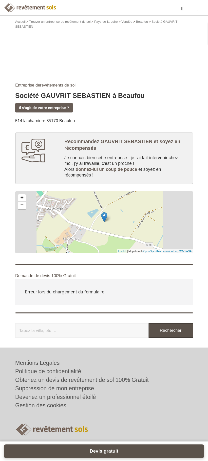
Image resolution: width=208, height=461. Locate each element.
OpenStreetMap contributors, (161, 251)
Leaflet (122, 251)
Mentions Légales (37, 363)
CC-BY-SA (185, 251)
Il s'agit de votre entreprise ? (44, 108)
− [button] (21, 205)
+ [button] (21, 198)
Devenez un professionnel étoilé (55, 397)
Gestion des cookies (40, 405)
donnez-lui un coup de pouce (106, 169)
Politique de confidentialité (48, 371)
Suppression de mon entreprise (54, 388)
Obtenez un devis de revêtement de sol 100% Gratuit (82, 380)
